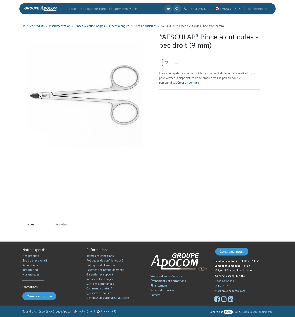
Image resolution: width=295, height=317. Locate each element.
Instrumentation (59, 26)
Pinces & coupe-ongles (90, 26)
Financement (158, 285)
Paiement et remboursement (105, 270)
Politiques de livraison (100, 265)
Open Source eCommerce (257, 312)
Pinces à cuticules (145, 26)
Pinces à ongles (119, 26)
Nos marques (30, 274)
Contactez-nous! (232, 252)
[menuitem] (72, 9)
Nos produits (30, 256)
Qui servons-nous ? (98, 293)
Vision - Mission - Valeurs (166, 276)
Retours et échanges (99, 279)
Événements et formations (168, 281)
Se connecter (258, 9)
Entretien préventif (34, 260)
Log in (251, 73)
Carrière (155, 295)
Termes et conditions (100, 256)
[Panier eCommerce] (168, 9)
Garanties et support (99, 274)
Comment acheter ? (99, 288)
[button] (177, 9)
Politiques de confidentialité (104, 260)
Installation (30, 270)
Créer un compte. (188, 82)
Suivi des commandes (100, 284)
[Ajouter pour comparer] (176, 62)
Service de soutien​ (162, 290)
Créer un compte (39, 296)
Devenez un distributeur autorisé (108, 298)
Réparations (30, 265)
